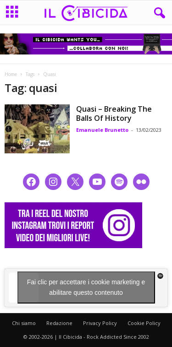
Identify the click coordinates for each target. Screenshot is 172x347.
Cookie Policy (144, 323)
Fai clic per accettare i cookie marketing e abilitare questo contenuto (86, 287)
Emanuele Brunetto (102, 129)
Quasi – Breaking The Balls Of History (114, 113)
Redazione (59, 323)
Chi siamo (24, 323)
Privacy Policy (100, 323)
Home (11, 74)
